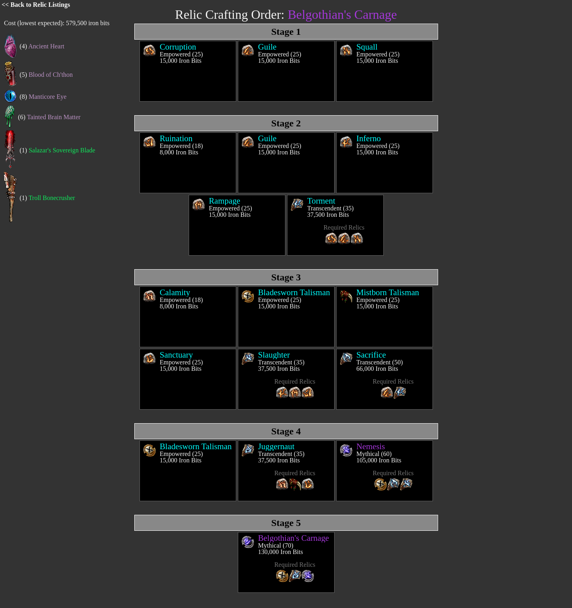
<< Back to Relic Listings (36, 4)
